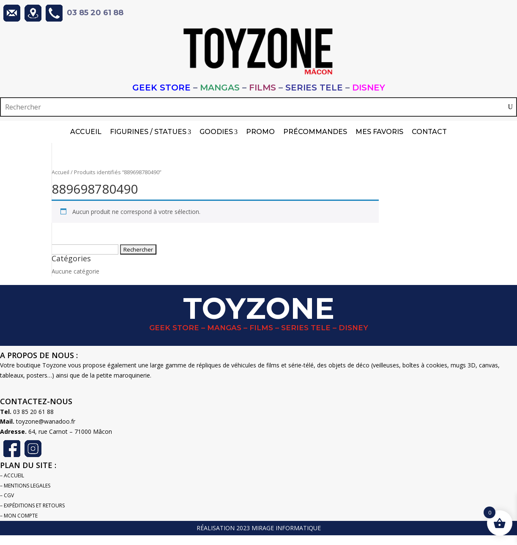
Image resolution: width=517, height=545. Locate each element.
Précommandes (315, 132)
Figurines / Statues (150, 131)
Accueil (85, 132)
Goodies (219, 131)
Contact (429, 132)
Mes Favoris (379, 132)
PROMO (260, 132)
